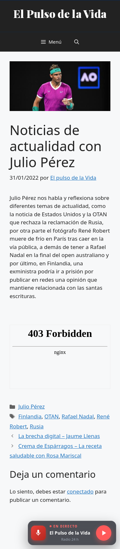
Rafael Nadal (78, 416)
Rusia (37, 426)
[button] (76, 41)
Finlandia (30, 416)
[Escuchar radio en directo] (103, 533)
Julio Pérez (31, 406)
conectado (80, 491)
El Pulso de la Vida (60, 13)
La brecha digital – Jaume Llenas (59, 436)
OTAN (51, 416)
